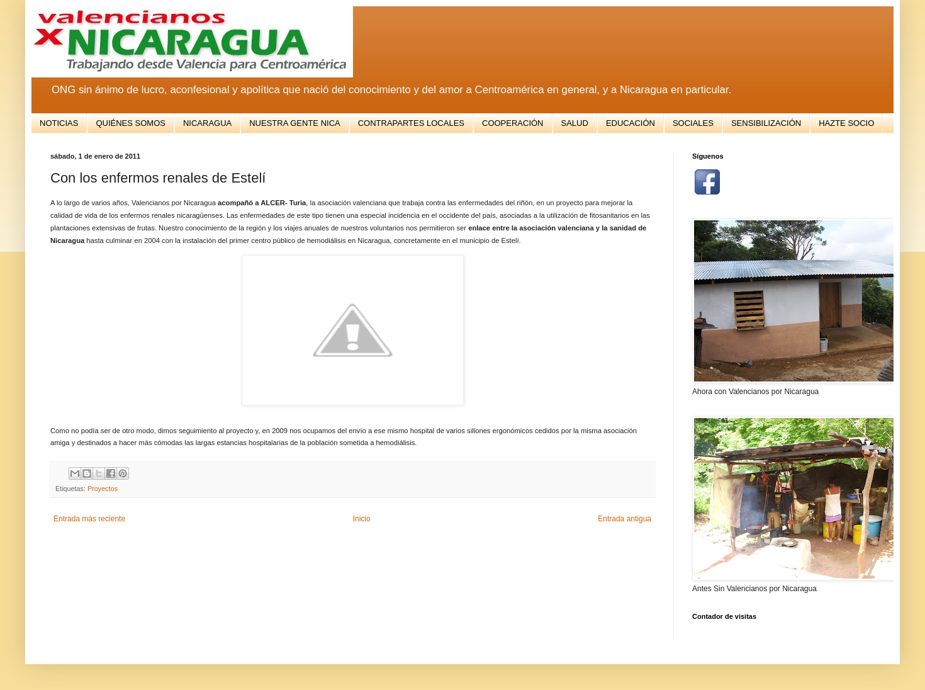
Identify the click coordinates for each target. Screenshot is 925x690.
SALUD (574, 123)
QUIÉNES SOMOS (130, 123)
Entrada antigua (624, 518)
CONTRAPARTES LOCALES (411, 123)
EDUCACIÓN (630, 123)
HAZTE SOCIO (846, 123)
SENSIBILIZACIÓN (766, 123)
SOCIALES (693, 123)
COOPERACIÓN (513, 123)
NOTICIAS (59, 123)
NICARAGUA (207, 123)
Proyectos (102, 488)
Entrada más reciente (89, 518)
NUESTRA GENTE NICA (294, 123)
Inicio (362, 518)
